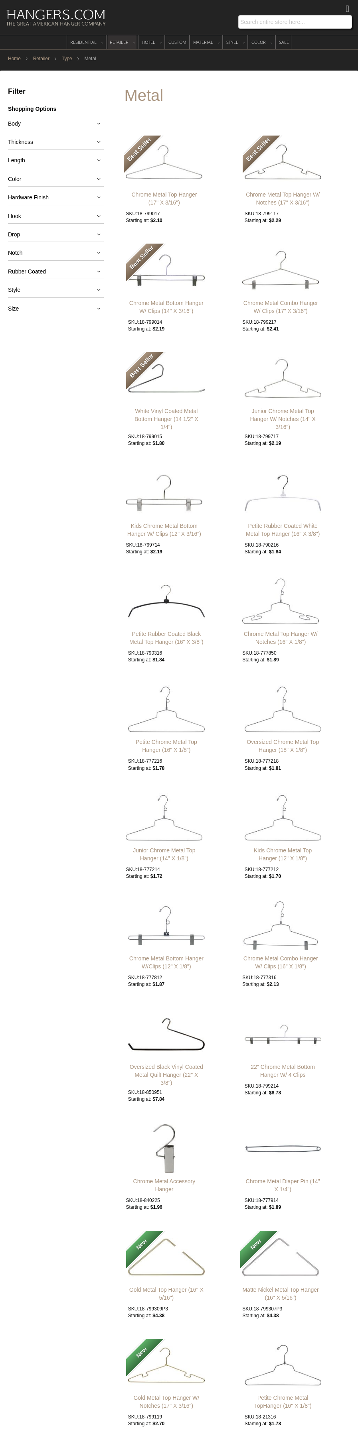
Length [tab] (16, 160)
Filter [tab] (17, 91)
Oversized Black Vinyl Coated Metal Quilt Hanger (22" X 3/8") (166, 1075)
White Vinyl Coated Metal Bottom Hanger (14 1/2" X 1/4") (166, 419)
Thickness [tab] (20, 142)
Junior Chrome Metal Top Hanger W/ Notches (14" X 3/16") (282, 419)
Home (15, 58)
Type (67, 58)
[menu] (179, 42)
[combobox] (295, 22)
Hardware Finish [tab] (28, 197)
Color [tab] (14, 179)
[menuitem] (86, 42)
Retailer (42, 58)
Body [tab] (14, 123)
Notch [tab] (15, 253)
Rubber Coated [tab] (27, 271)
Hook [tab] (14, 216)
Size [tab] (13, 308)
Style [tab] (14, 290)
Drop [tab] (14, 234)
